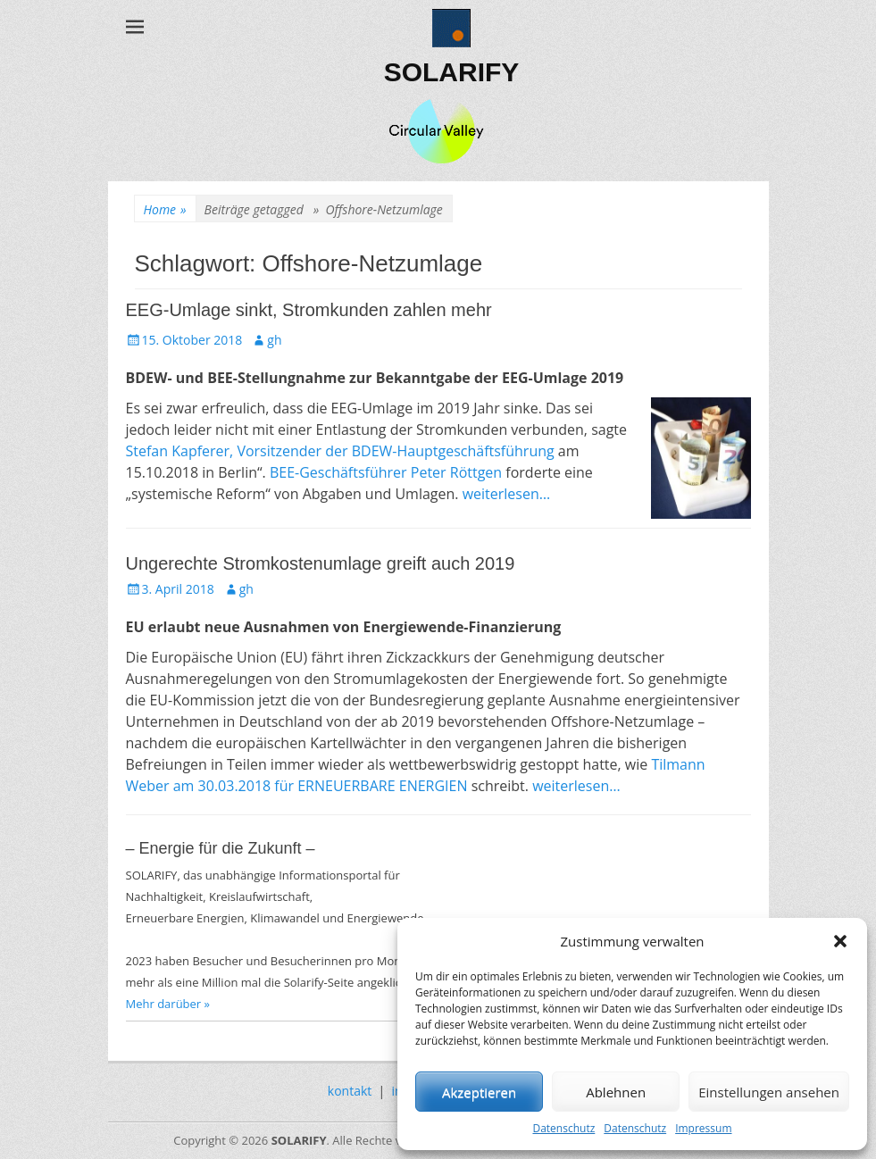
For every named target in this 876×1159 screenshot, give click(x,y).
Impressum (703, 1128)
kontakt (349, 1090)
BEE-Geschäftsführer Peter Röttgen (386, 472)
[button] (840, 941)
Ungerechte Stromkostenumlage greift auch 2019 (320, 563)
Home (165, 209)
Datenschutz (563, 1128)
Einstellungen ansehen (768, 1092)
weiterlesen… (507, 494)
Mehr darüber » (168, 1004)
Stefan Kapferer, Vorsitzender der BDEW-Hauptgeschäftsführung (340, 451)
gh (274, 339)
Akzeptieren (479, 1092)
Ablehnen (616, 1092)
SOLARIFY (452, 72)
